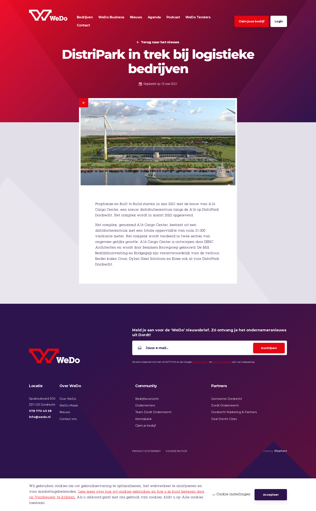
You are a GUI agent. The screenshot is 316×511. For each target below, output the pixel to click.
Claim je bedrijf (145, 425)
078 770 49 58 (40, 411)
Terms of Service (222, 361)
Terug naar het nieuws (160, 42)
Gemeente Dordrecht (226, 399)
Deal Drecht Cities (224, 419)
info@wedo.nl (40, 417)
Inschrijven (269, 348)
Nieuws (64, 412)
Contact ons (68, 419)
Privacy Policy (200, 361)
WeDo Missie (68, 405)
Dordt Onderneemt (225, 405)
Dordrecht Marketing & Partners (234, 412)
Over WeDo (67, 399)
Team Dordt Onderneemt (153, 412)
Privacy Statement (146, 451)
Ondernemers (145, 405)
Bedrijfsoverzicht (147, 399)
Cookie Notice (176, 451)
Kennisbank (143, 419)
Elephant (280, 450)
